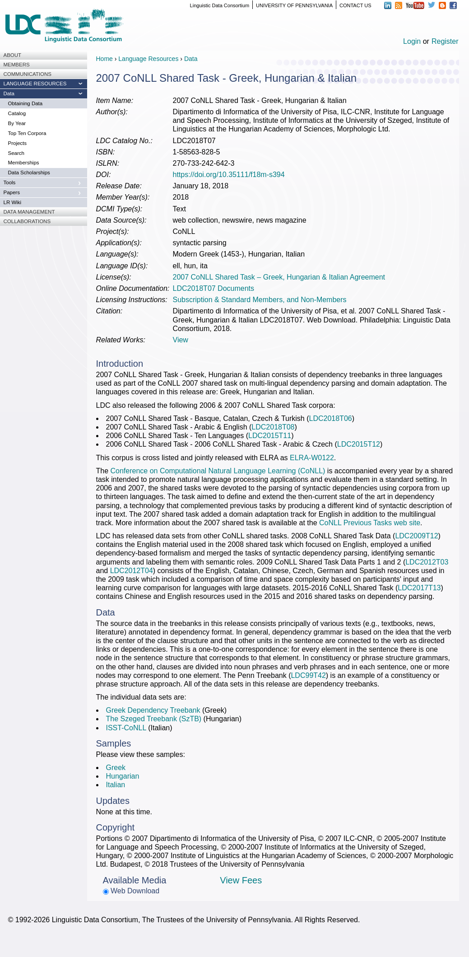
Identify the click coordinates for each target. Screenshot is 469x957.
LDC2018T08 (272, 427)
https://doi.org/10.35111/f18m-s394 (229, 174)
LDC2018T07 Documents (214, 288)
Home (104, 58)
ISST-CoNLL (126, 728)
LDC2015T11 (269, 435)
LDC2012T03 (426, 562)
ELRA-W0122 (312, 458)
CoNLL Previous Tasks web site (369, 523)
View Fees (241, 880)
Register (445, 41)
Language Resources (148, 58)
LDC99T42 (308, 675)
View (180, 340)
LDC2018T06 (330, 418)
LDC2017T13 (419, 588)
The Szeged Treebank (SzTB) (154, 719)
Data (191, 58)
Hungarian (122, 776)
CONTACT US (355, 5)
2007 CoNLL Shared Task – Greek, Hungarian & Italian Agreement (279, 277)
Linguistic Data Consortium (219, 5)
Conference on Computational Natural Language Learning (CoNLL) (218, 471)
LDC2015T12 (358, 444)
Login (412, 41)
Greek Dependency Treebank (153, 710)
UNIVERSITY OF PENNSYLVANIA (294, 5)
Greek (116, 767)
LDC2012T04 (131, 570)
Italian (115, 785)
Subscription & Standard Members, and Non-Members (260, 299)
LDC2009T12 (416, 536)
